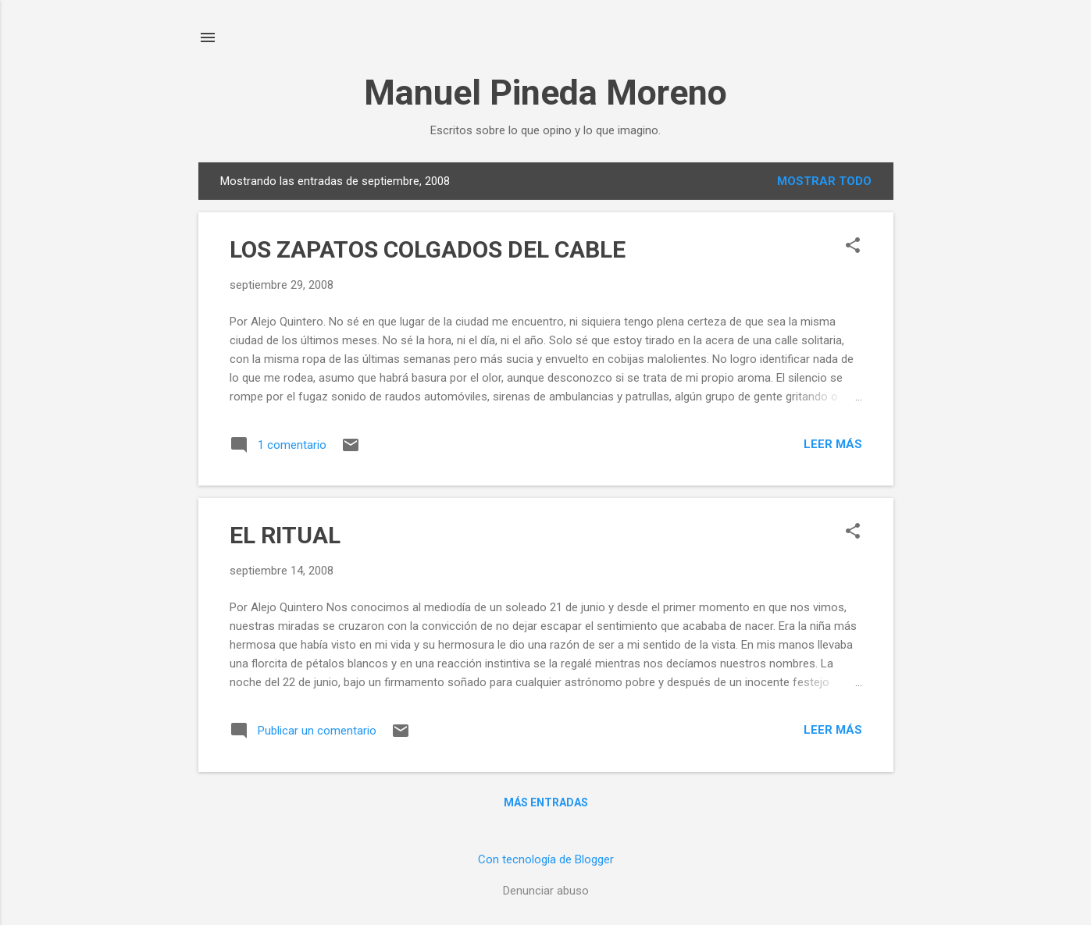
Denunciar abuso (546, 891)
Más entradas (546, 802)
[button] (852, 247)
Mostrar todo (824, 181)
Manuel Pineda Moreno (545, 92)
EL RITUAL (285, 535)
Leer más (833, 444)
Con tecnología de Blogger (546, 859)
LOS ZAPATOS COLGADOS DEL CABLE (428, 249)
